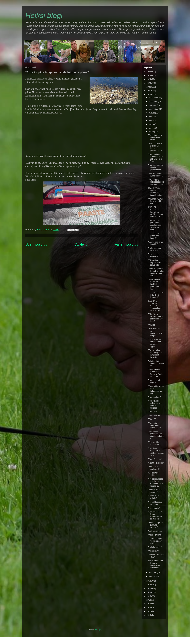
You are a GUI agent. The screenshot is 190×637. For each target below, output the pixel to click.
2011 (148, 611)
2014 (148, 600)
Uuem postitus (36, 244)
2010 (148, 615)
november (153, 102)
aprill (151, 128)
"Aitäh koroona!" (155, 535)
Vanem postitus (126, 244)
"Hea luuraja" (154, 508)
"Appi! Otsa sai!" (155, 459)
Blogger (98, 630)
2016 (148, 592)
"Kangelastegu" (155, 415)
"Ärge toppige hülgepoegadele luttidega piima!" (156, 182)
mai (150, 124)
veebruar (153, 572)
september (153, 109)
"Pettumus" (153, 412)
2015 (148, 596)
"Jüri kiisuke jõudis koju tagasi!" (153, 235)
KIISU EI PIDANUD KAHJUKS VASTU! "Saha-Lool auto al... (155, 212)
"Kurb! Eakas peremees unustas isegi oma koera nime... (154, 225)
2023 (148, 83)
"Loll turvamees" (155, 531)
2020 (148, 94)
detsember (153, 98)
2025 (148, 75)
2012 (148, 608)
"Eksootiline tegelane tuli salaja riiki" (154, 262)
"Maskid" (152, 325)
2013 (148, 604)
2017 (148, 589)
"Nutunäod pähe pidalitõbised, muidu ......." (155, 137)
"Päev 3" (152, 419)
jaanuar (152, 576)
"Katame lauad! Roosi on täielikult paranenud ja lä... (155, 284)
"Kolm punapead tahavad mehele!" (155, 525)
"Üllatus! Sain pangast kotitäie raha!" (156, 363)
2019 (148, 581)
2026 (148, 72)
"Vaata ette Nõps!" (156, 463)
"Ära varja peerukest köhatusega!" (154, 425)
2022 (148, 87)
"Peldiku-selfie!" (155, 547)
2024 (148, 79)
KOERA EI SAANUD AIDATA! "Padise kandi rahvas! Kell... (155, 305)
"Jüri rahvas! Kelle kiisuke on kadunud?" (156, 295)
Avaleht (81, 244)
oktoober (153, 105)
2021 (148, 91)
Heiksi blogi (44, 15)
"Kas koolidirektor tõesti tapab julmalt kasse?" (155, 167)
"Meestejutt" (153, 551)
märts (151, 132)
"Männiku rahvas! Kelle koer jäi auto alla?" (155, 201)
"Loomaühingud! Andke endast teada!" (155, 541)
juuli (151, 117)
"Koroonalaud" (154, 397)
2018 (148, 585)
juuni (151, 120)
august (152, 113)
